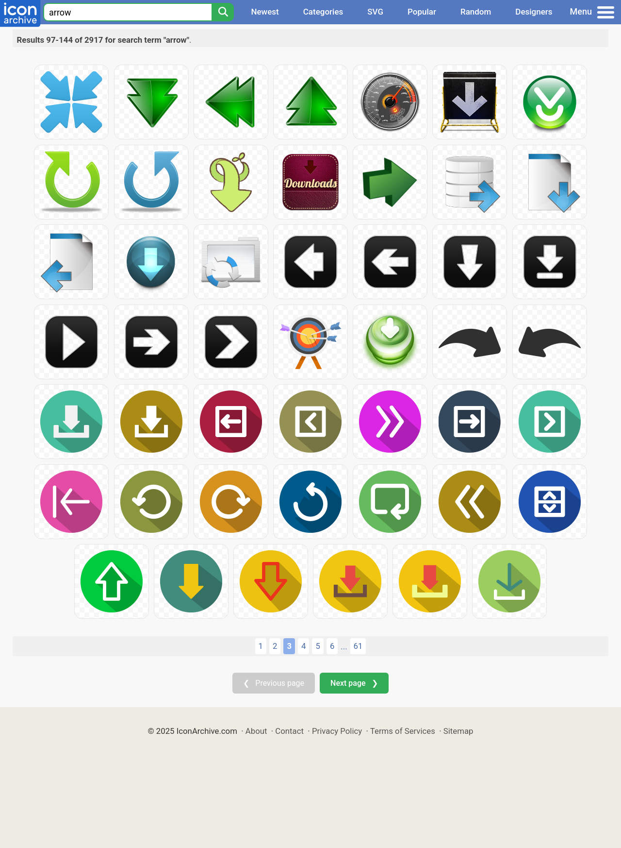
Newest (264, 12)
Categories (323, 12)
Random (475, 12)
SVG (375, 12)
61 (358, 646)
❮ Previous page (273, 683)
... (344, 646)
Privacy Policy (337, 731)
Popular (422, 12)
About (256, 731)
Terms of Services (402, 731)
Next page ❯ (353, 683)
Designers (533, 12)
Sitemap (458, 731)
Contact (289, 731)
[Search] (223, 12)
